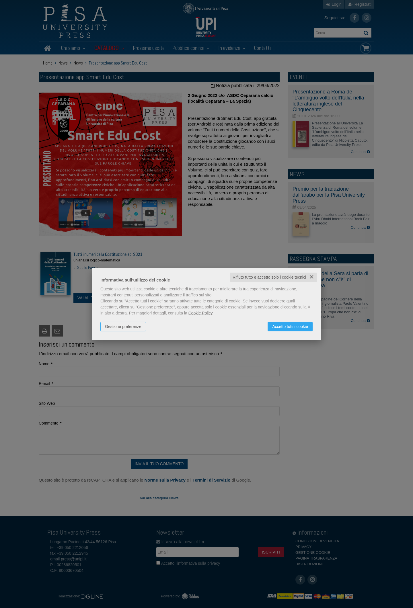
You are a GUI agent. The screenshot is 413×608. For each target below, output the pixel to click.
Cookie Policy (200, 313)
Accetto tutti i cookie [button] (290, 326)
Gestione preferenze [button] (123, 326)
